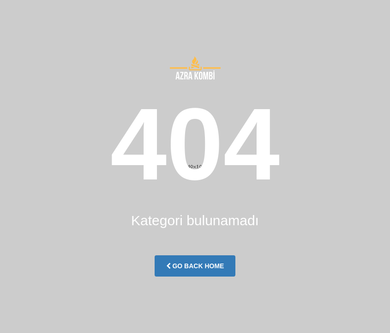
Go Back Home (195, 266)
